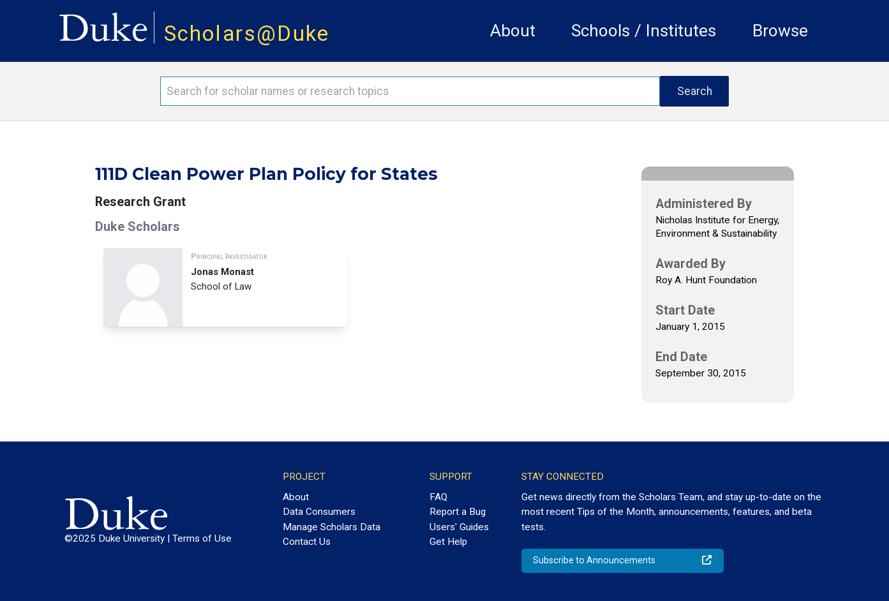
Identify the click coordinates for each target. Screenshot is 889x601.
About (512, 30)
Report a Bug (458, 511)
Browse (780, 30)
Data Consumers (319, 511)
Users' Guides (459, 527)
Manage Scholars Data (331, 527)
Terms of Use (202, 538)
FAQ (438, 497)
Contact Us (307, 541)
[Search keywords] (410, 91)
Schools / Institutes (643, 30)
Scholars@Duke (247, 33)
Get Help (448, 541)
